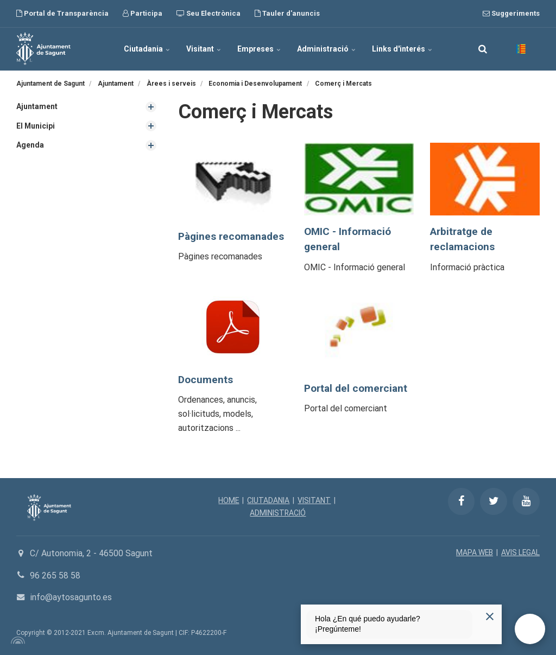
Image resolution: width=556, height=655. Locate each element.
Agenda (30, 145)
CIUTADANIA (269, 500)
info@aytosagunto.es (71, 597)
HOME (228, 500)
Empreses (259, 48)
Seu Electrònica (208, 13)
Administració (326, 48)
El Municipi (35, 126)
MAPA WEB (473, 552)
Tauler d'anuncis (287, 13)
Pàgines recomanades (232, 236)
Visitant (203, 48)
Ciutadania (147, 48)
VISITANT (314, 500)
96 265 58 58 (55, 575)
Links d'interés (402, 48)
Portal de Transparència (62, 13)
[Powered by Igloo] (16, 640)
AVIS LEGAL (520, 552)
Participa (142, 13)
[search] (483, 49)
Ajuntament (37, 106)
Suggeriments (511, 13)
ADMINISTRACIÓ (278, 512)
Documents (205, 379)
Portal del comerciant (356, 388)
